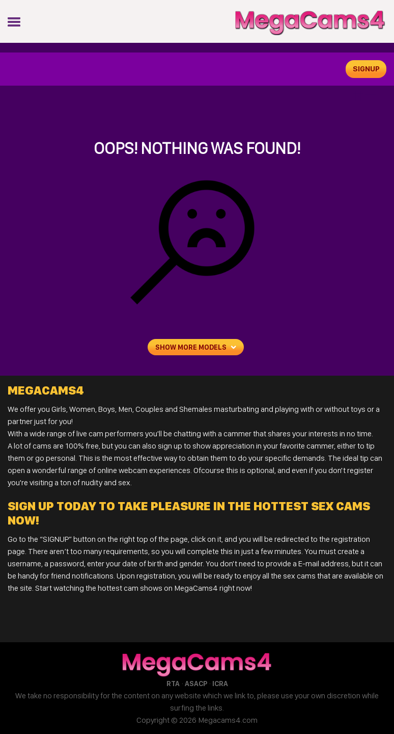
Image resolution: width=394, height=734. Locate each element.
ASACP (196, 683)
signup (366, 68)
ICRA (220, 683)
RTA (173, 683)
